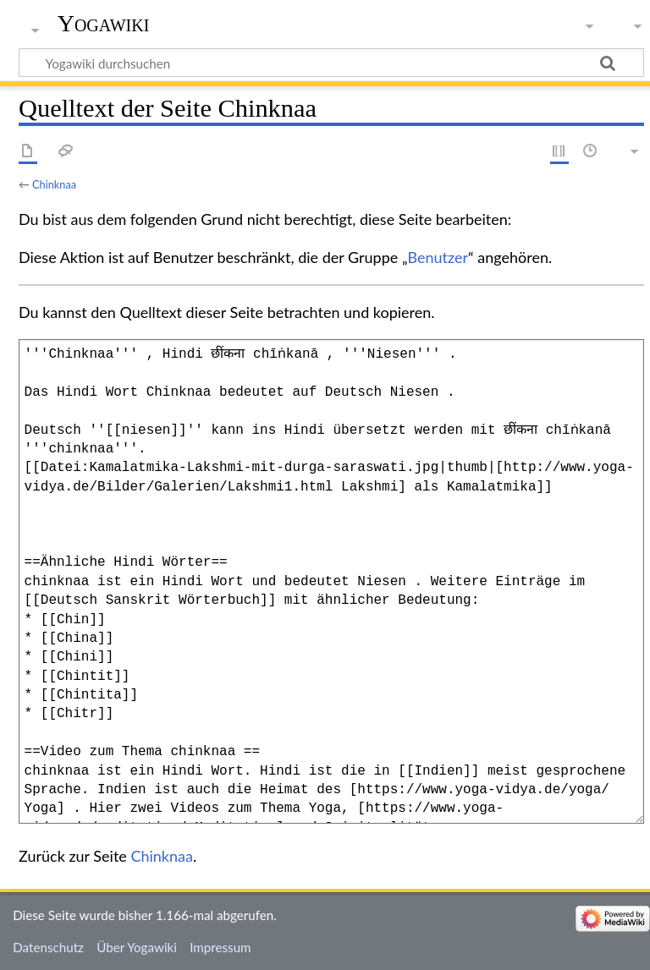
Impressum (220, 947)
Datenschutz (48, 947)
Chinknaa (54, 184)
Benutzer (438, 257)
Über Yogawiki (136, 947)
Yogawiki (104, 23)
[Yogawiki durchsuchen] (331, 62)
